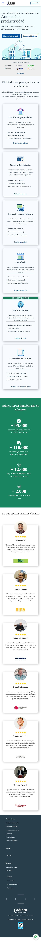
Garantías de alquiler (11, 840)
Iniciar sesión (10, 881)
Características (10, 819)
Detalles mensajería (20, 242)
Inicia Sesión (35, 3)
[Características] (3, 3)
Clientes (9, 877)
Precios (8, 848)
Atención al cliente (12, 884)
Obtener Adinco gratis (10, 36)
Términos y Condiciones (14, 919)
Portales (9, 856)
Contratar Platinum (30, 36)
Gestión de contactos (11, 826)
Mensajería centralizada (12, 830)
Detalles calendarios (20, 290)
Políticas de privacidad (27, 919)
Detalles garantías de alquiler (21, 387)
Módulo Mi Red (10, 837)
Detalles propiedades (20, 143)
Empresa (8, 863)
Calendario (9, 833)
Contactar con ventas (11, 867)
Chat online (9, 870)
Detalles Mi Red (20, 338)
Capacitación (10, 888)
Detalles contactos (20, 194)
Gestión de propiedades (12, 823)
